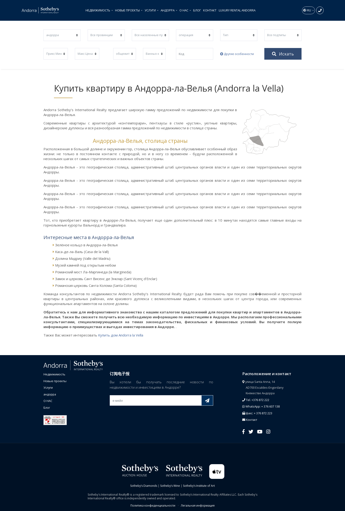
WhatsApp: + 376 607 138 (261, 406)
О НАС (184, 10)
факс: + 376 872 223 (257, 413)
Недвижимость (98, 10)
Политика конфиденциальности (152, 506)
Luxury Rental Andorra (237, 10)
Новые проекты (127, 10)
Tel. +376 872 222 (255, 400)
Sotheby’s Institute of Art (199, 486)
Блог (197, 10)
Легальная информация (198, 506)
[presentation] (145, 417)
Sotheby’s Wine (170, 486)
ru (307, 10)
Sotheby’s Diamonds (143, 486)
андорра (168, 10)
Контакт (209, 10)
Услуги (150, 10)
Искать (283, 54)
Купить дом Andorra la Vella (120, 335)
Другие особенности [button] (237, 54)
